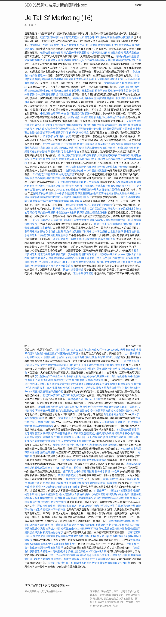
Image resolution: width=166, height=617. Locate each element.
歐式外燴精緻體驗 (43, 425)
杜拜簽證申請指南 (87, 44)
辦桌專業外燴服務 (50, 132)
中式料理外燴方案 (96, 551)
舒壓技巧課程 (87, 254)
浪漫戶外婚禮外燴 (43, 559)
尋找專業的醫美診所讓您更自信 (114, 498)
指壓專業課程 (126, 383)
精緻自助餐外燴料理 (108, 261)
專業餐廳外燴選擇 (88, 193)
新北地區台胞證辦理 (123, 223)
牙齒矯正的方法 (65, 357)
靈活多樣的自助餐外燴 (117, 124)
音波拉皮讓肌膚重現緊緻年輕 (49, 536)
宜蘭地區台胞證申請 (41, 44)
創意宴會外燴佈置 (114, 414)
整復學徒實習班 (104, 90)
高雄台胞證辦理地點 (39, 90)
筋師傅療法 (104, 559)
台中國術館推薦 (62, 505)
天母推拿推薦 (127, 349)
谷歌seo (42, 75)
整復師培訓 (130, 231)
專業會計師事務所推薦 (110, 143)
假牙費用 (68, 471)
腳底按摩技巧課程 (50, 197)
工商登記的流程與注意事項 (105, 208)
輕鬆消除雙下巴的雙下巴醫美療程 (54, 265)
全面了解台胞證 (46, 421)
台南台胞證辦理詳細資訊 (64, 128)
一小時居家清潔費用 (95, 170)
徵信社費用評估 (62, 380)
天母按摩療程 (95, 437)
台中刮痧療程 (90, 406)
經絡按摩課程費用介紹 (128, 60)
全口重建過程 (63, 94)
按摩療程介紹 (56, 391)
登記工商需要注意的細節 (98, 204)
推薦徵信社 (100, 117)
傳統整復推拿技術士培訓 (119, 220)
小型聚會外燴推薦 (66, 212)
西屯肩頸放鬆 (43, 147)
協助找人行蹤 (132, 524)
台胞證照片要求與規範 (81, 90)
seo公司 (115, 471)
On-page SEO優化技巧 (68, 189)
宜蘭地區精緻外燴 (114, 83)
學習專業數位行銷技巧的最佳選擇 (98, 128)
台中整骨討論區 (123, 44)
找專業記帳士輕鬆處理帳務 (92, 212)
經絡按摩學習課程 (79, 208)
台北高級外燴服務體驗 (108, 185)
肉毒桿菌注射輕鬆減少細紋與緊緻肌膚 (92, 433)
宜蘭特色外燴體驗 (108, 193)
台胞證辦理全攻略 (53, 482)
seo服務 (125, 448)
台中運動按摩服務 (42, 505)
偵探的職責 (75, 201)
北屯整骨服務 (72, 151)
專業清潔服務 (66, 159)
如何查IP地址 (73, 444)
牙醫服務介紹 (122, 421)
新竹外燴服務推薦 (94, 124)
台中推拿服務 (87, 185)
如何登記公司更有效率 (45, 174)
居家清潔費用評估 (107, 155)
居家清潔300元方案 (109, 357)
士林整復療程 (106, 406)
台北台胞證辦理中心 (85, 159)
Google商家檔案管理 (36, 391)
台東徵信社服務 (72, 482)
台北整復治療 (47, 357)
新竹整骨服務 (131, 361)
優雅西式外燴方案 (91, 189)
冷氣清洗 (40, 258)
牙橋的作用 (126, 261)
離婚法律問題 (95, 380)
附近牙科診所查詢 (43, 193)
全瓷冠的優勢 (133, 121)
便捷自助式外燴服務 (91, 147)
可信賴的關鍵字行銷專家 (60, 258)
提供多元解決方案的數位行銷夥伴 (43, 498)
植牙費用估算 (60, 208)
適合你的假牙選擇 (53, 60)
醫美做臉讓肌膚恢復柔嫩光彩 (79, 498)
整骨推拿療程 (102, 471)
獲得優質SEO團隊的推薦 (56, 433)
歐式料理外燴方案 (59, 201)
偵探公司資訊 (105, 44)
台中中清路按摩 (127, 254)
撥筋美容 (120, 364)
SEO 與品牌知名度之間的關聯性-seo (56, 5)
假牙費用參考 (58, 501)
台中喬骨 (55, 524)
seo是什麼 (95, 399)
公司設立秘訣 (40, 201)
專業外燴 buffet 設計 (75, 437)
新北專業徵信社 (74, 204)
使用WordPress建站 (108, 349)
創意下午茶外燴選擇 (65, 44)
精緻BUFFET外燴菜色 (92, 528)
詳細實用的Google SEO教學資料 (82, 60)
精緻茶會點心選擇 (35, 178)
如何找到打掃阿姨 (55, 178)
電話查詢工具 (66, 418)
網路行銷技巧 (97, 220)
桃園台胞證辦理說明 (85, 357)
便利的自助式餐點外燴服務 (78, 79)
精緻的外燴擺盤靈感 (127, 56)
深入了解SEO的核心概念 (75, 132)
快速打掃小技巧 (62, 136)
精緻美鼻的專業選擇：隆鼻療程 (99, 482)
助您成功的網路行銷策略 (78, 231)
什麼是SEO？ (101, 490)
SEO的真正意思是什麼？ (88, 258)
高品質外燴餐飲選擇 (75, 52)
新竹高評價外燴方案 (106, 254)
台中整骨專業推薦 (100, 410)
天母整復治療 (109, 383)
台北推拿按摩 (115, 231)
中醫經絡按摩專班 (50, 113)
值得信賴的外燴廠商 (51, 52)
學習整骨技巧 (56, 151)
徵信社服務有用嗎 (48, 406)
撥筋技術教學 (87, 524)
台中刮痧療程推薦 (84, 471)
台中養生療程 (100, 231)
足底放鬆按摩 (68, 460)
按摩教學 (48, 136)
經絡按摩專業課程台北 (94, 166)
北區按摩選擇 (98, 494)
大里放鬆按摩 (66, 406)
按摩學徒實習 (121, 90)
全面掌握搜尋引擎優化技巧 (109, 79)
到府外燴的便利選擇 (52, 547)
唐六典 (78, 406)
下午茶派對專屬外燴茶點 (44, 159)
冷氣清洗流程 (66, 174)
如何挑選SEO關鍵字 (51, 79)
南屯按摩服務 (49, 486)
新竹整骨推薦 (124, 128)
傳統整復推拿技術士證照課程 (69, 551)
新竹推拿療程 (79, 380)
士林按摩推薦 (73, 166)
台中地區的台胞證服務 (70, 182)
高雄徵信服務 (110, 444)
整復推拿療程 (115, 52)
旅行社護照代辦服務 (78, 113)
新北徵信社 (59, 444)
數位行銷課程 (132, 387)
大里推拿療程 (127, 193)
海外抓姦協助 (66, 494)
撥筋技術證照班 (124, 37)
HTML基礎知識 (41, 128)
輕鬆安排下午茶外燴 (51, 37)
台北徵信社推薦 (52, 143)
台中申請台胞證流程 (65, 193)
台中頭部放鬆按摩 (123, 147)
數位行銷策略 (125, 258)
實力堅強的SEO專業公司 (65, 147)
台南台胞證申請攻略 (122, 410)
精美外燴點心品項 (91, 368)
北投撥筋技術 (116, 524)
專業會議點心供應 (35, 528)
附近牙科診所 (108, 60)
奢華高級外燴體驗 (117, 166)
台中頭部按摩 (110, 258)
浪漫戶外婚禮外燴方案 (61, 562)
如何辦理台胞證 (33, 60)
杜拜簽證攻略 (87, 37)
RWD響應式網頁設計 (49, 261)
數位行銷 (107, 147)
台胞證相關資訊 (74, 124)
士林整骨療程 (76, 239)
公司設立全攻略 (70, 528)
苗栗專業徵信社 (74, 170)
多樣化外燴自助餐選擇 (41, 380)
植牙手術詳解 (91, 182)
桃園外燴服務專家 (83, 98)
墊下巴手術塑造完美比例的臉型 (68, 555)
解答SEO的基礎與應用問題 (81, 536)
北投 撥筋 (120, 98)
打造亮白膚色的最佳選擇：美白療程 (45, 124)
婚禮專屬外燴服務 (78, 399)
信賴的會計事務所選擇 (80, 117)
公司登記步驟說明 (40, 220)
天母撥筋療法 (32, 357)
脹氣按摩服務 (89, 155)
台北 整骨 (35, 486)
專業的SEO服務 (59, 90)
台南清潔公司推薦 (53, 437)
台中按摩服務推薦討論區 (75, 197)
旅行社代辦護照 (41, 501)
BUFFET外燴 (69, 261)
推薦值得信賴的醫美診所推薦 (113, 562)
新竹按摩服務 (37, 189)
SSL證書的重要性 (105, 37)
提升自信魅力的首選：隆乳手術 (81, 364)
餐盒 (63, 113)
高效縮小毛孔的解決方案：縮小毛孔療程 (104, 376)
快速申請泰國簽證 (87, 143)
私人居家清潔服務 (92, 444)
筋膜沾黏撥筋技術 (68, 475)
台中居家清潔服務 (97, 52)
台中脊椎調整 (69, 143)
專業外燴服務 (107, 364)
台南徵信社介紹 (60, 220)
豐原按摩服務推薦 (104, 98)
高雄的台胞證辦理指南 (110, 159)
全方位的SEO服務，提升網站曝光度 (45, 383)
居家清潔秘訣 (71, 37)
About (138, 5)
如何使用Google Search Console (83, 383)
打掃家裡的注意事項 (66, 353)
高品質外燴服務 (46, 212)
